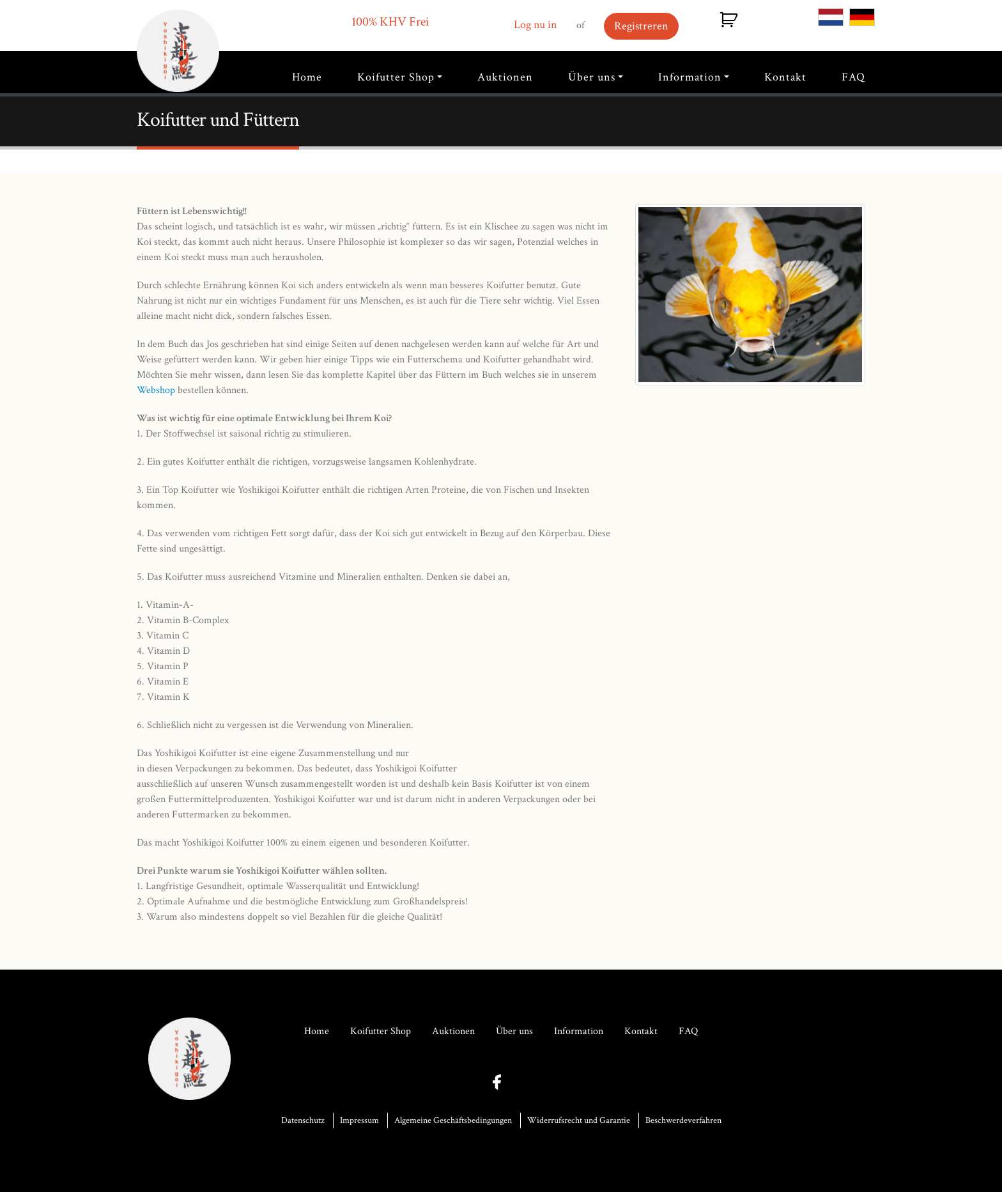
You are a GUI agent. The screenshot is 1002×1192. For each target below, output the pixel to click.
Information (689, 77)
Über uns (591, 77)
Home (307, 77)
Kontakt (785, 77)
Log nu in (535, 24)
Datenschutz (303, 1120)
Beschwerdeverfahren (683, 1120)
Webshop (156, 390)
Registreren (641, 26)
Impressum (359, 1120)
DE (862, 17)
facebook (501, 1082)
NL (830, 17)
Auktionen (505, 77)
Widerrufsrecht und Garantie (578, 1120)
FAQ (853, 77)
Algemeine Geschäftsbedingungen (453, 1120)
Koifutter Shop (396, 77)
